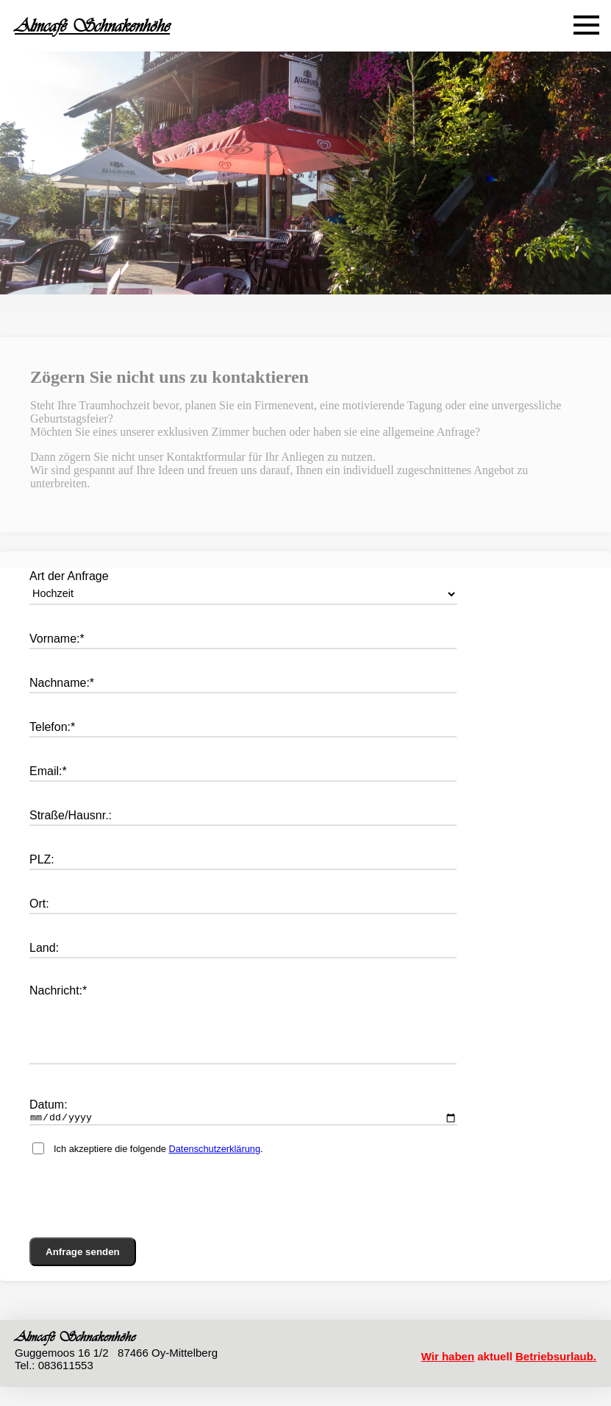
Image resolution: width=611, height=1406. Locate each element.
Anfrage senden (83, 1271)
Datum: (48, 1122)
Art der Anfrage (69, 576)
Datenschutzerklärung (214, 1168)
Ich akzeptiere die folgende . (158, 1168)
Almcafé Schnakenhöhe (92, 26)
